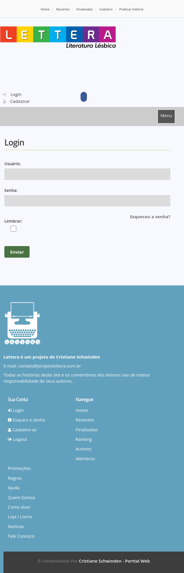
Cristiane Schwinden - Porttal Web (114, 561)
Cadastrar (16, 101)
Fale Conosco (21, 536)
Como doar (19, 507)
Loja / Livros (20, 516)
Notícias (16, 526)
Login (12, 94)
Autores (84, 449)
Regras (14, 478)
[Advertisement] (49, 69)
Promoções (19, 468)
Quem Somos (21, 497)
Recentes (63, 9)
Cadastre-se (22, 429)
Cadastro (106, 9)
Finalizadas (84, 9)
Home (45, 9)
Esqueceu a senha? (150, 216)
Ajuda (13, 487)
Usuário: (12, 163)
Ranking (84, 439)
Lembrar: (13, 221)
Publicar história (131, 9)
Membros (85, 458)
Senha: (11, 190)
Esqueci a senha (26, 420)
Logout (17, 439)
